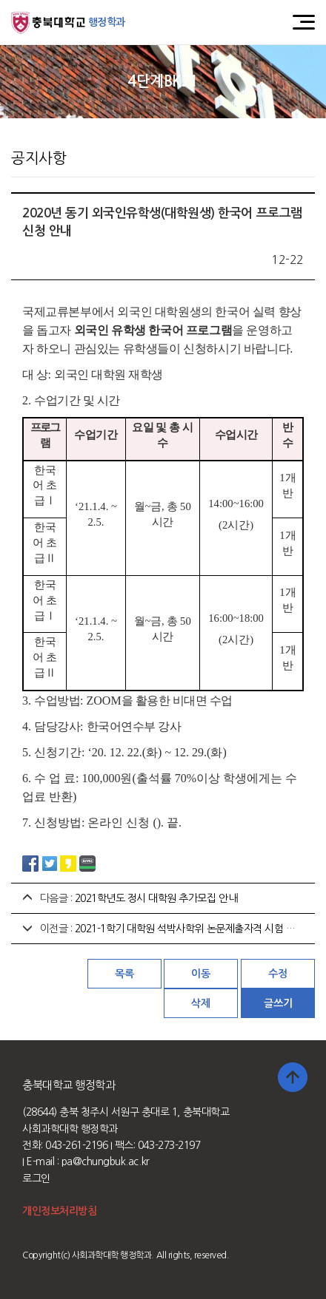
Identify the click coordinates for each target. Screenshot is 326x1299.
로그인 (36, 1178)
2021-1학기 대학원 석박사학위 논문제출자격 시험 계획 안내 (200, 928)
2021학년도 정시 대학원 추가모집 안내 (156, 898)
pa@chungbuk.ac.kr (105, 1161)
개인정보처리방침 (59, 1211)
